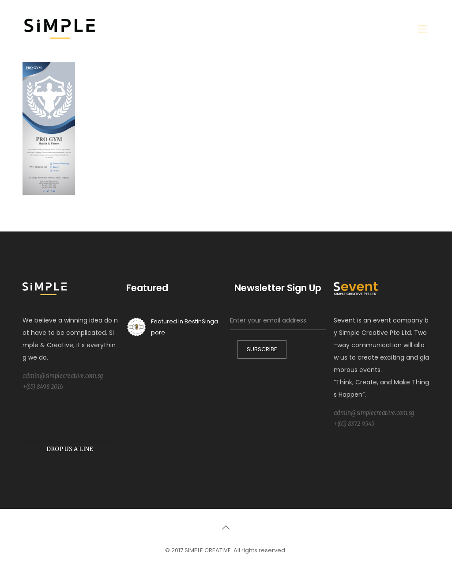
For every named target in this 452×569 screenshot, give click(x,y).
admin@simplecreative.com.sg (63, 375)
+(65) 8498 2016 (43, 387)
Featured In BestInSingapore (172, 327)
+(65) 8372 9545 (354, 424)
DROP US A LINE (69, 449)
